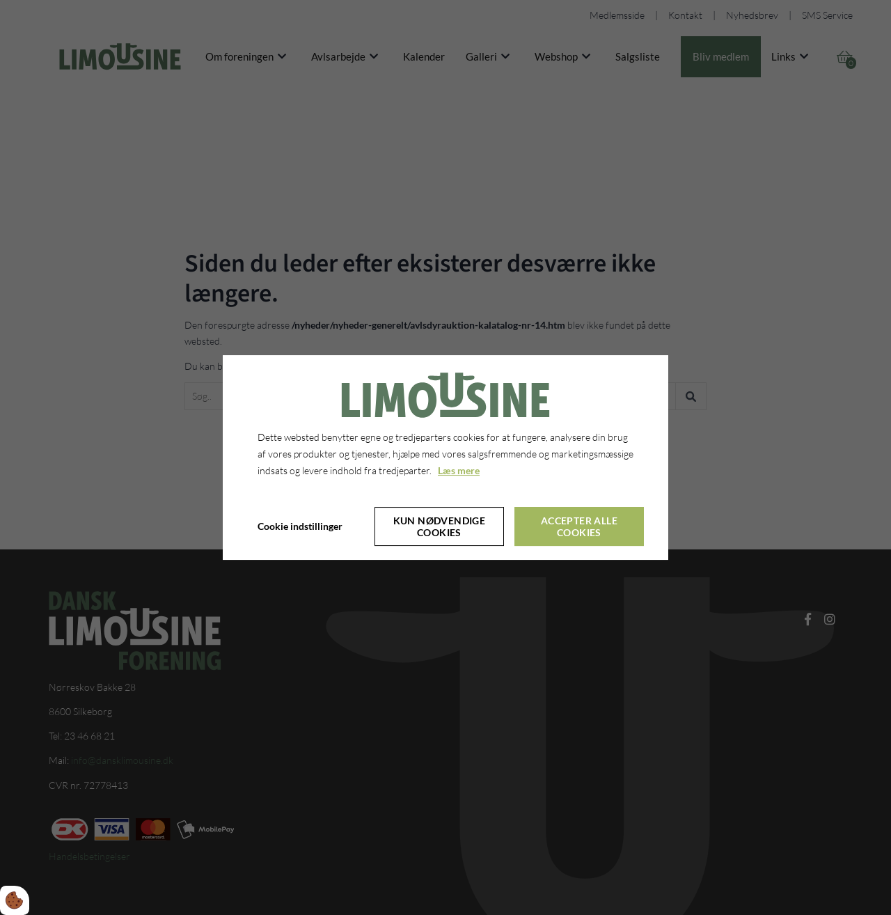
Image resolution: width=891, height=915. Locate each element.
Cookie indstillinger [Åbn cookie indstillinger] (300, 526)
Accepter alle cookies (579, 526)
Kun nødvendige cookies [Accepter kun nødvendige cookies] (439, 526)
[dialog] (445, 457)
